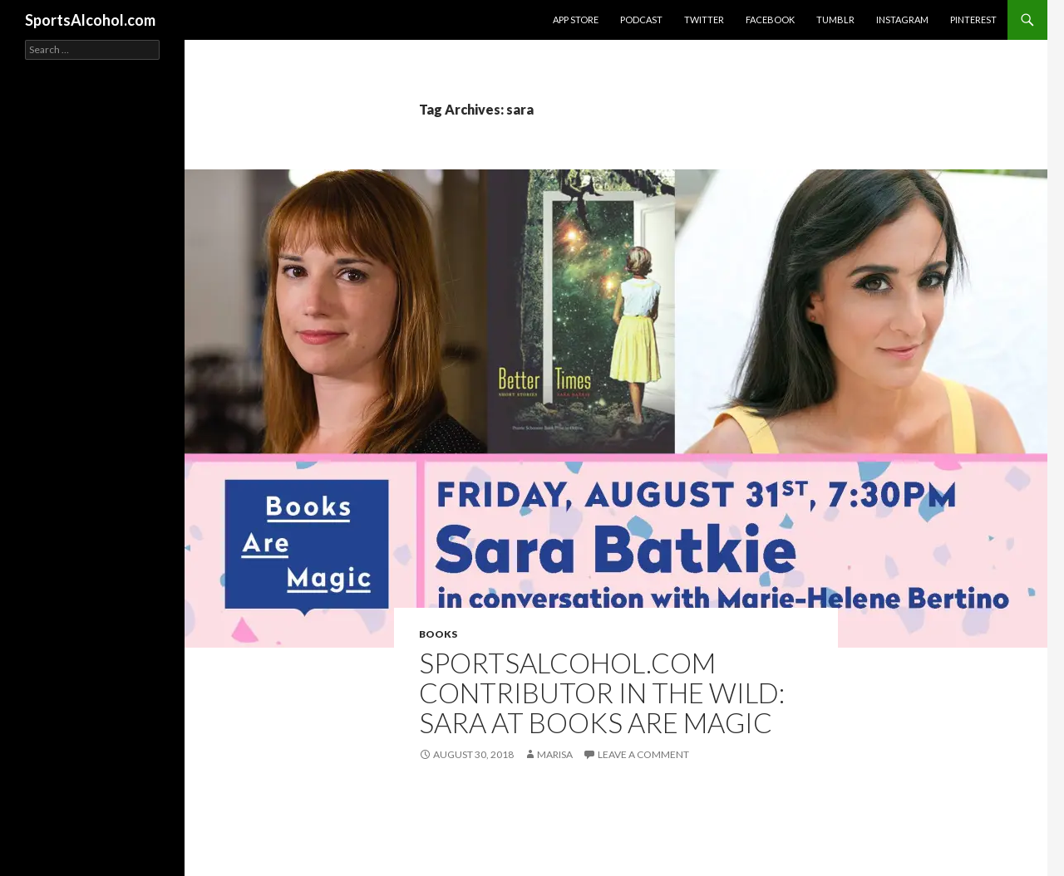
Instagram (902, 19)
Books (438, 634)
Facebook (770, 19)
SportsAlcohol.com (90, 20)
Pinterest (973, 19)
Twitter (704, 19)
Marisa (555, 754)
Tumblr (835, 19)
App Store (575, 19)
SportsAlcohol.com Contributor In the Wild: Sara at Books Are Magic (602, 692)
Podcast (641, 19)
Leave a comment (643, 754)
